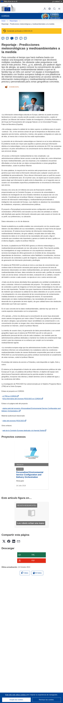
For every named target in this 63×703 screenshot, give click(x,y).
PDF (33, 560)
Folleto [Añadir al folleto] (24, 572)
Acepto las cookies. (16, 700)
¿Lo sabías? (57, 1)
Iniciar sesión (44, 8)
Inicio (3, 21)
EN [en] (7, 38)
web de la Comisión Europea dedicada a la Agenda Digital (24, 430)
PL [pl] (25, 38)
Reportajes (13, 21)
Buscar (54, 8)
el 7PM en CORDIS (10, 396)
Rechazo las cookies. (46, 700)
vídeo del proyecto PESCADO (14, 421)
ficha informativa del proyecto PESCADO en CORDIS (22, 399)
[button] (49, 8)
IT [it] (20, 38)
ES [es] (12, 38)
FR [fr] (16, 38)
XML (33, 555)
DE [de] (3, 38)
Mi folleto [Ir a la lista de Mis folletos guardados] (37, 573)
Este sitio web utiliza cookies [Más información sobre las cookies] (15, 695)
